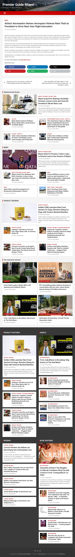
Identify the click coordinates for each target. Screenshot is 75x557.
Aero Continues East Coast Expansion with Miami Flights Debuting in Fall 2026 (57, 191)
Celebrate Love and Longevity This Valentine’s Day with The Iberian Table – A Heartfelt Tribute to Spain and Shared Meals (59, 496)
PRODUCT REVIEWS (11, 201)
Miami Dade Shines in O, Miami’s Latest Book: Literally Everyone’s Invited (58, 511)
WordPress (62, 554)
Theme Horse (42, 554)
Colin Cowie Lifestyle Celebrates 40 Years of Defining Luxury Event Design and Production (23, 138)
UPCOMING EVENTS (9, 314)
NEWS (6, 20)
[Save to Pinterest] (15, 71)
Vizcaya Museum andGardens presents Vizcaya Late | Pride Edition (59, 395)
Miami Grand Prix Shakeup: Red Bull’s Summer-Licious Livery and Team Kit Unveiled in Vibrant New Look (53, 101)
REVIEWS (7, 441)
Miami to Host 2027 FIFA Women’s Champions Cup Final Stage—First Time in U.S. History (59, 420)
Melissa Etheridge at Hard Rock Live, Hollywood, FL (17, 502)
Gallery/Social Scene (12, 92)
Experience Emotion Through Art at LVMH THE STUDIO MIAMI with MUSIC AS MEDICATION (19, 82)
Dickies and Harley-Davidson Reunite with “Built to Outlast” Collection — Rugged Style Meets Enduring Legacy (58, 249)
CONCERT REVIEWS (8, 445)
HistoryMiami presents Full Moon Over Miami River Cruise (59, 407)
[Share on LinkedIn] (37, 67)
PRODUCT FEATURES (12, 333)
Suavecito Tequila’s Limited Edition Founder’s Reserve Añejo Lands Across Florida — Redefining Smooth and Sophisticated (59, 233)
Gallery (50, 96)
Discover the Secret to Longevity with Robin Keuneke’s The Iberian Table (59, 537)
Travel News (58, 187)
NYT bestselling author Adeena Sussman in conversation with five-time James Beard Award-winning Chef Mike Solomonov (55, 287)
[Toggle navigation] (4, 13)
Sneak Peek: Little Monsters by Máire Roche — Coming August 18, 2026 (59, 524)
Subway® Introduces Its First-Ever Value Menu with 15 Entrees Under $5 (24, 231)
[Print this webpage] (59, 71)
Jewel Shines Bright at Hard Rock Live (17, 492)
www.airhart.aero (25, 60)
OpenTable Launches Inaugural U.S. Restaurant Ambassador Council (17, 190)
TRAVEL (53, 187)
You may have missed (12, 260)
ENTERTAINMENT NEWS (53, 119)
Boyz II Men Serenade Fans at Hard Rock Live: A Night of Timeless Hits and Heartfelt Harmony (18, 469)
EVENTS (43, 333)
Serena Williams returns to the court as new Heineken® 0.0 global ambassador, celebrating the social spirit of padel (58, 177)
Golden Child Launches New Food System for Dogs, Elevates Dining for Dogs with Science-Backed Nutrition (53, 209)
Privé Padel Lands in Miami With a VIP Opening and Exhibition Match (17, 286)
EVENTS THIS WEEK (43, 96)
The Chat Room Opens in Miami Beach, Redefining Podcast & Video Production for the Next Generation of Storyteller (58, 124)
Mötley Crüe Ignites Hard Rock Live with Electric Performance (18, 481)
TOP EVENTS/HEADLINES (63, 227)
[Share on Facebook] (15, 67)
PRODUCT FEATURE (43, 205)
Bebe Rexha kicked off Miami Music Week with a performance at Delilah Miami (23, 123)
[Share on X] (59, 67)
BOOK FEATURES (46, 441)
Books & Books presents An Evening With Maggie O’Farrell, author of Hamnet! (59, 382)
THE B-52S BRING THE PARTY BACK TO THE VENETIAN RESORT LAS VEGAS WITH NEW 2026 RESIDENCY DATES (55, 83)
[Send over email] (37, 71)
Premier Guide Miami (18, 5)
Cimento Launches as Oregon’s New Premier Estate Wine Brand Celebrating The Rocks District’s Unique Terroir (23, 249)
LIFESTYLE (67, 119)
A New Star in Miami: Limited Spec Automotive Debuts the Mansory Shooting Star (57, 138)
